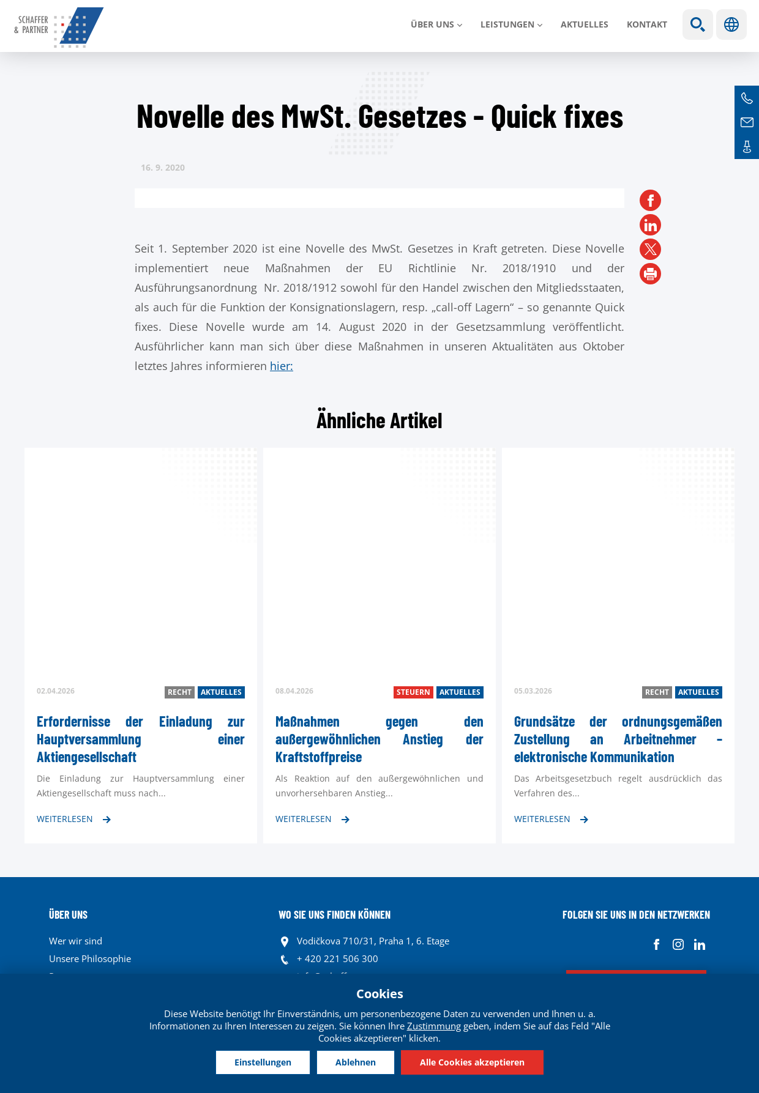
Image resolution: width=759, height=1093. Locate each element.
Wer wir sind (75, 941)
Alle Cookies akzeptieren (472, 1062)
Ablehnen (355, 1062)
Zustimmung (434, 1026)
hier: (281, 365)
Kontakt (647, 24)
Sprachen (731, 24)
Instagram (678, 944)
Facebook (656, 944)
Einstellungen (262, 1062)
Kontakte (747, 147)
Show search (697, 24)
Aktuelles (584, 24)
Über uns (432, 24)
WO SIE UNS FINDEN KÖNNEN (335, 914)
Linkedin (699, 944)
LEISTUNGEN (507, 24)
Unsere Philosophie (90, 958)
